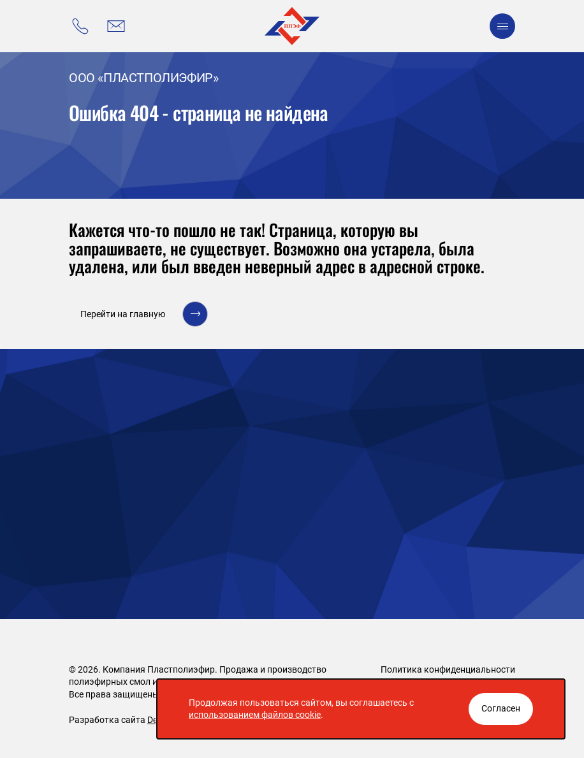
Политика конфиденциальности (448, 669)
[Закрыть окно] (501, 709)
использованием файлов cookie (255, 715)
